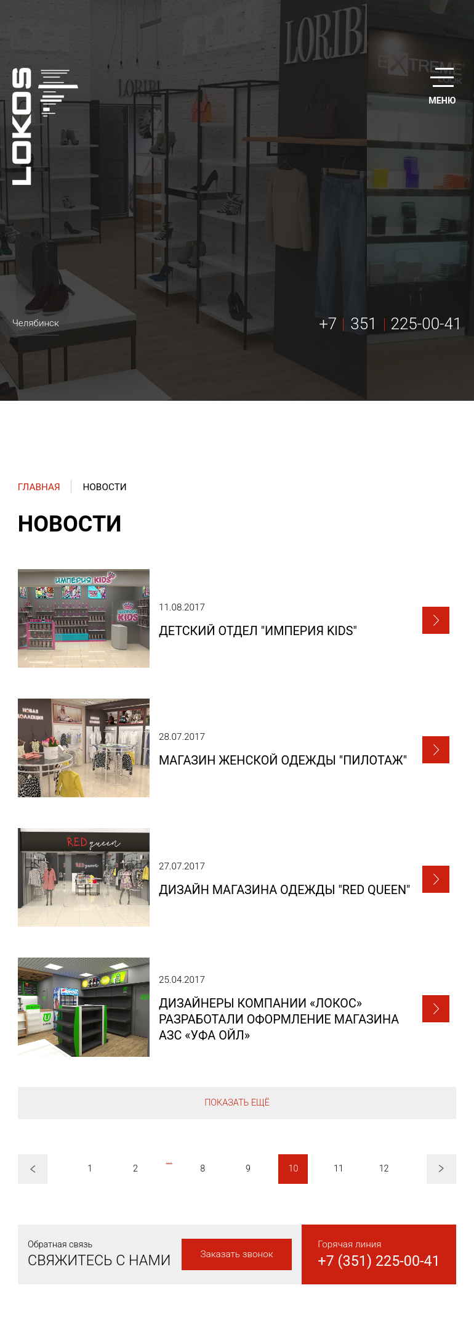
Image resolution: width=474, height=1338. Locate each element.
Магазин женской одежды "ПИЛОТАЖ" (283, 760)
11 (338, 1169)
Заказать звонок (236, 1254)
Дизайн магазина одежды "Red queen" (285, 890)
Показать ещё (237, 1103)
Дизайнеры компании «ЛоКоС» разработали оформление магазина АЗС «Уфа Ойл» (279, 1019)
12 (384, 1169)
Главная (39, 487)
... (169, 1160)
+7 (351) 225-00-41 (379, 1261)
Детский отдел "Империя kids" (258, 631)
